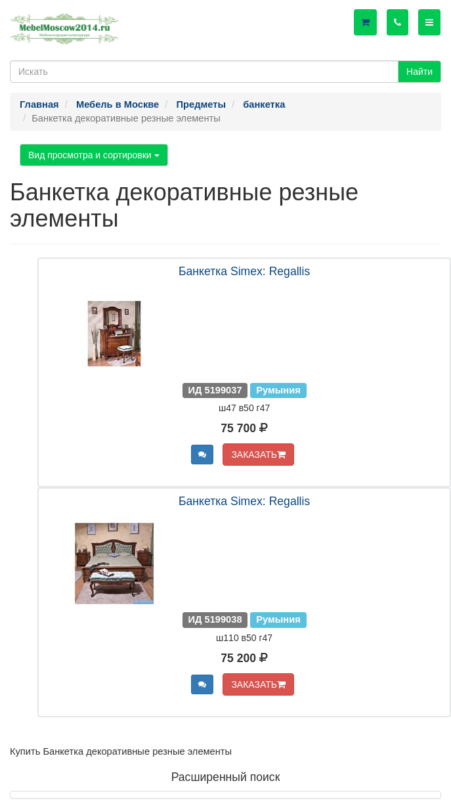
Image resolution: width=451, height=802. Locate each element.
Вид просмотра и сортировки (94, 155)
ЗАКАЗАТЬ (258, 454)
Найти (419, 71)
